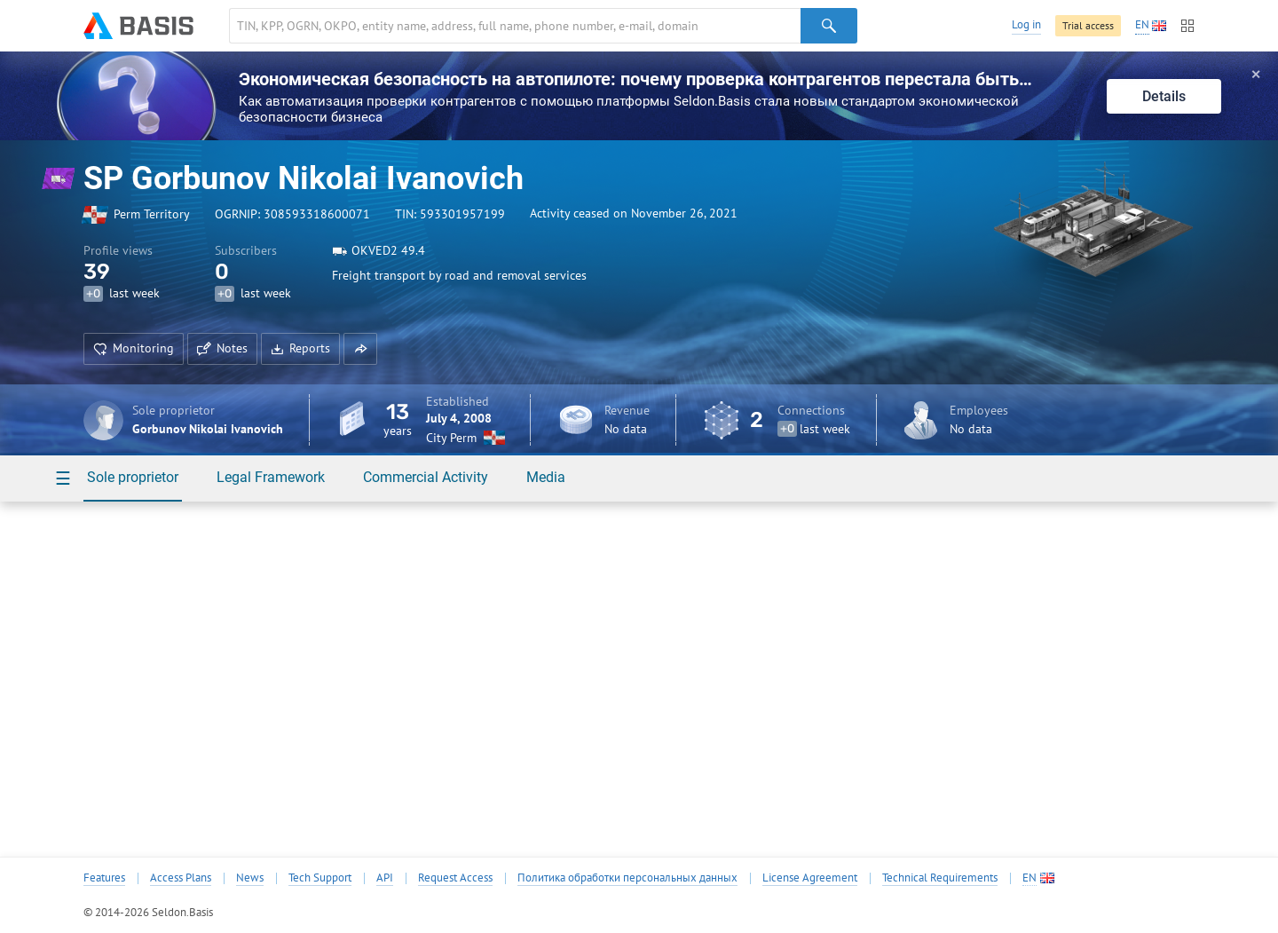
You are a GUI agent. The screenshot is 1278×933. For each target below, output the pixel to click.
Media (545, 477)
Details (1164, 96)
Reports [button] (300, 348)
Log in (1026, 24)
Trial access (1088, 25)
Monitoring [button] (133, 348)
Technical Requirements (940, 878)
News (250, 878)
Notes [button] (222, 348)
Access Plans (180, 878)
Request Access (455, 878)
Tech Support (319, 878)
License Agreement (809, 878)
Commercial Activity (425, 477)
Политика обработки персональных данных (627, 878)
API (384, 878)
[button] (360, 349)
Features (104, 878)
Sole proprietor (132, 477)
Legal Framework (271, 477)
